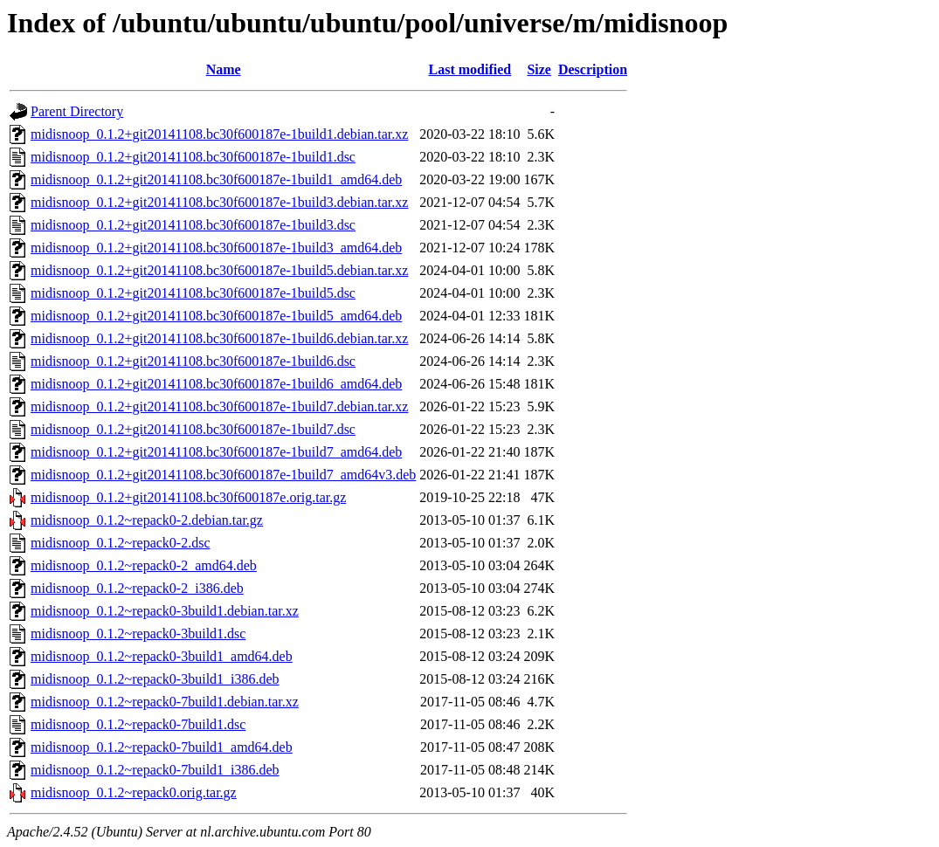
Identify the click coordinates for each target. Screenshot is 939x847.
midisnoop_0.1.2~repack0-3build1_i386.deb (155, 678)
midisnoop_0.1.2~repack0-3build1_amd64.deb (162, 656)
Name (223, 69)
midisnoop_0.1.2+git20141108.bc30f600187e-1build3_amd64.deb (216, 247)
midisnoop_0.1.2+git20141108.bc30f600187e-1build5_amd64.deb (216, 315)
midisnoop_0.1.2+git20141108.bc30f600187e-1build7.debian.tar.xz (219, 406)
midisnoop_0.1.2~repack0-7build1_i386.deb (155, 769)
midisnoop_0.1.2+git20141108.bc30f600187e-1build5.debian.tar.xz (219, 270)
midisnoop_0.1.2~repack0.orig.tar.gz (134, 792)
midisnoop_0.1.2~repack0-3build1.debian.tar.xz (165, 610)
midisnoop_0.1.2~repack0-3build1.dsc (138, 633)
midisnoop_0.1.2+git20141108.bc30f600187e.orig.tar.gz (188, 497)
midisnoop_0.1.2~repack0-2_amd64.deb (144, 565)
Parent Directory (77, 111)
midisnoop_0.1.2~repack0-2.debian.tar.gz (147, 520)
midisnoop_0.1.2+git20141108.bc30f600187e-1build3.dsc (193, 224)
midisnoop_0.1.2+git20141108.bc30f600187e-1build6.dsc (193, 361)
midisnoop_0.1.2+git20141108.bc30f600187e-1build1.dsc (193, 156)
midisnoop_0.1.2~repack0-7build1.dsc (138, 724)
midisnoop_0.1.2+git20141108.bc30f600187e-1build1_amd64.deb (216, 179)
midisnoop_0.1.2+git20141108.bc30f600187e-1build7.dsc (193, 429)
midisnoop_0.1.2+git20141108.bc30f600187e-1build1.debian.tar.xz (219, 134)
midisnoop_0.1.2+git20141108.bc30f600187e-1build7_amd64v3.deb (223, 474)
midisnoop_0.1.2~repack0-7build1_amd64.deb (162, 747)
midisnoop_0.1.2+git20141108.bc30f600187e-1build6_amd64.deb (216, 383)
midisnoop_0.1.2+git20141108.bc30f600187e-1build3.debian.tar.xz (219, 202)
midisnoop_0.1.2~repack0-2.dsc (121, 542)
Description (592, 69)
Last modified (470, 69)
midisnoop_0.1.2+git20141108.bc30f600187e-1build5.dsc (193, 293)
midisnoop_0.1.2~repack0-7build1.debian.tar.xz (165, 701)
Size (539, 69)
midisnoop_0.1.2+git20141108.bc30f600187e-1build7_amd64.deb (216, 451)
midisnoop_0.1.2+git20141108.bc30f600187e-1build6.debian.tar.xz (219, 338)
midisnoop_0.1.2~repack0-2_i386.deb (137, 588)
